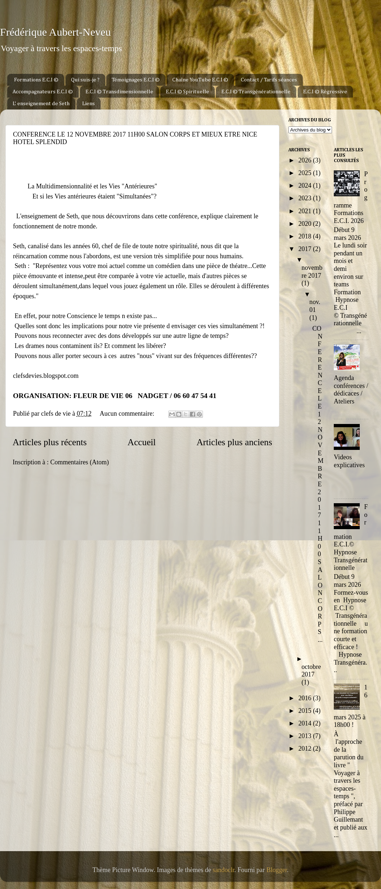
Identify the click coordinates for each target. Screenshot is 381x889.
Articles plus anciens (234, 442)
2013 (305, 736)
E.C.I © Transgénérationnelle (256, 91)
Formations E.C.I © (36, 79)
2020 (305, 223)
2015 (305, 710)
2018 (305, 236)
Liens (88, 103)
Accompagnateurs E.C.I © (43, 91)
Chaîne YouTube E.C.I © (200, 79)
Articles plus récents (50, 442)
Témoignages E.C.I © (136, 79)
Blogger (276, 870)
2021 (305, 211)
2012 (305, 748)
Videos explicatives (349, 461)
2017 (305, 249)
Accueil (142, 442)
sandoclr (223, 870)
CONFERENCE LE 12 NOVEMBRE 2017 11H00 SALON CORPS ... (318, 484)
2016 (305, 698)
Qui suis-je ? (85, 79)
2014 (305, 723)
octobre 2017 (311, 670)
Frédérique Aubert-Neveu (55, 32)
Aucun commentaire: (127, 413)
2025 (305, 173)
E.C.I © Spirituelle (187, 91)
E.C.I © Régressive (325, 91)
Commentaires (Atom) (79, 462)
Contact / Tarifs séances (269, 79)
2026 (305, 160)
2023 (305, 198)
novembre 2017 (312, 271)
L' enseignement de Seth (41, 103)
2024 (305, 185)
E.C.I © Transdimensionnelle (119, 91)
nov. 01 (314, 305)
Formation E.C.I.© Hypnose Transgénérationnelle (351, 537)
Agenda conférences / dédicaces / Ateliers (351, 389)
